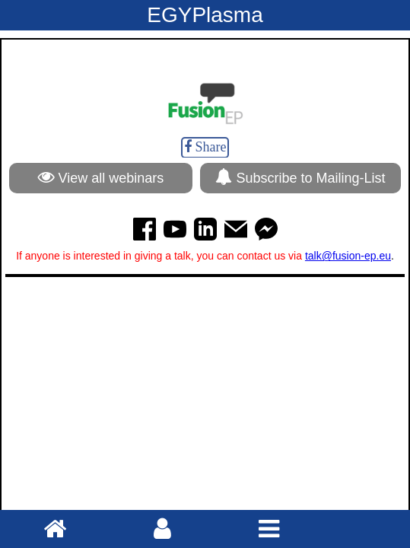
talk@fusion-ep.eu (348, 256)
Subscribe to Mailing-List (300, 177)
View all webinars (101, 177)
